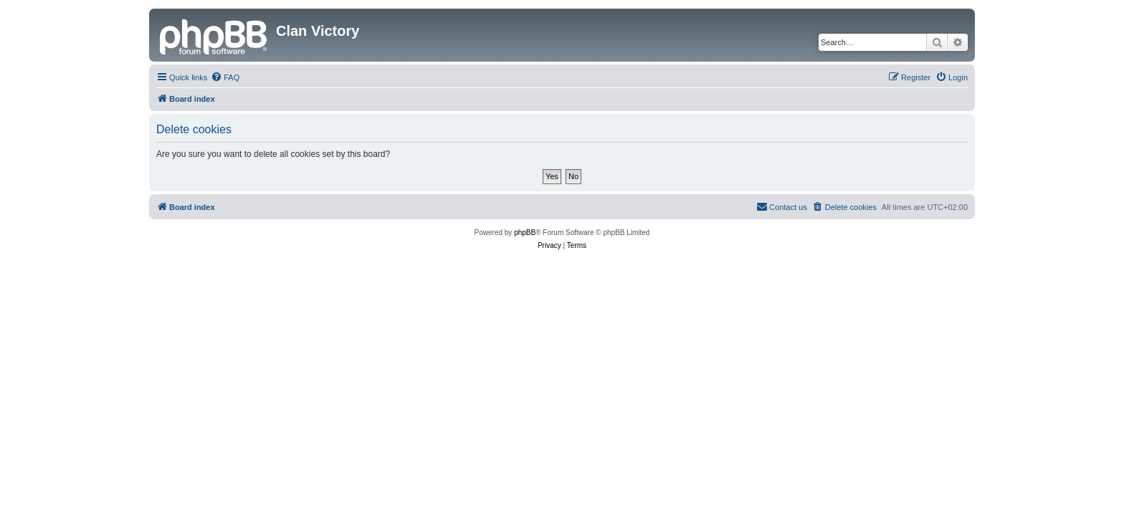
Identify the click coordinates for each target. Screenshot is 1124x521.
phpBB (524, 232)
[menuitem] (225, 77)
